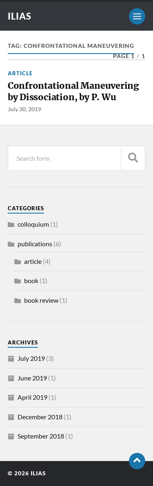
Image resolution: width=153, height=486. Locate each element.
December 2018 (40, 417)
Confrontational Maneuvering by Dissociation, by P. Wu (73, 91)
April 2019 (32, 397)
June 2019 (32, 378)
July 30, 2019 (24, 109)
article (20, 73)
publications (35, 244)
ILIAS (19, 16)
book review (41, 300)
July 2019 (31, 358)
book (31, 280)
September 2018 (41, 436)
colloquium (33, 224)
